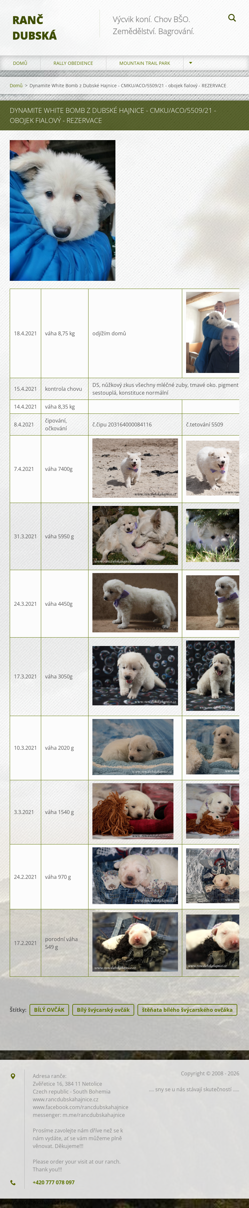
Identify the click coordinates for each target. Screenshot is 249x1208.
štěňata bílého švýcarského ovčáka (187, 1011)
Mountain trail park (144, 65)
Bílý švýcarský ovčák (103, 1011)
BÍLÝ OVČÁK (49, 1011)
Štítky (17, 1011)
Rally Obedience (73, 65)
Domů (20, 65)
